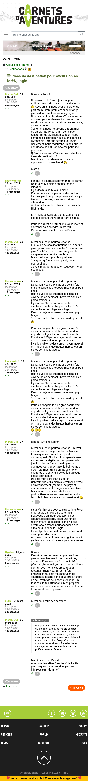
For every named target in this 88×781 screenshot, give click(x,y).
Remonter (12, 686)
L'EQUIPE (82, 726)
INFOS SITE (81, 734)
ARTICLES (6, 734)
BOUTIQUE (44, 743)
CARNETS (44, 726)
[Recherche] (44, 34)
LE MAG (5, 726)
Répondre (76, 687)
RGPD (84, 743)
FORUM (44, 734)
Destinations (16, 69)
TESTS (4, 743)
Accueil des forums (17, 64)
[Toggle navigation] (5, 34)
